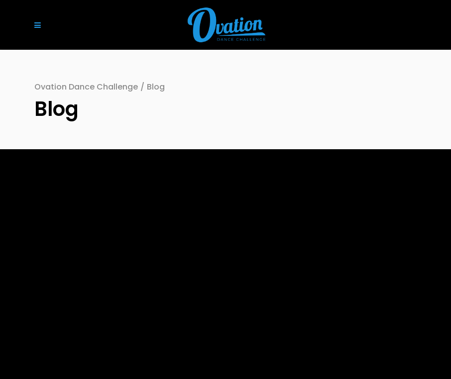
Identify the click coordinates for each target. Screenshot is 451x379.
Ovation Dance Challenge (86, 87)
